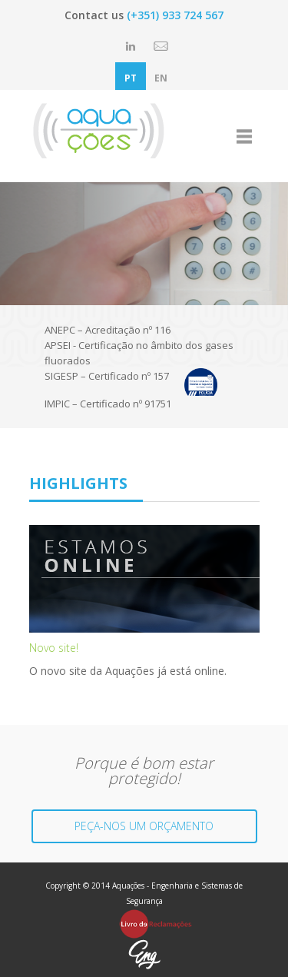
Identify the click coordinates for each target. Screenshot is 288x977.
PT (130, 78)
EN (160, 78)
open (244, 136)
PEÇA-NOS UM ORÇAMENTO (144, 826)
